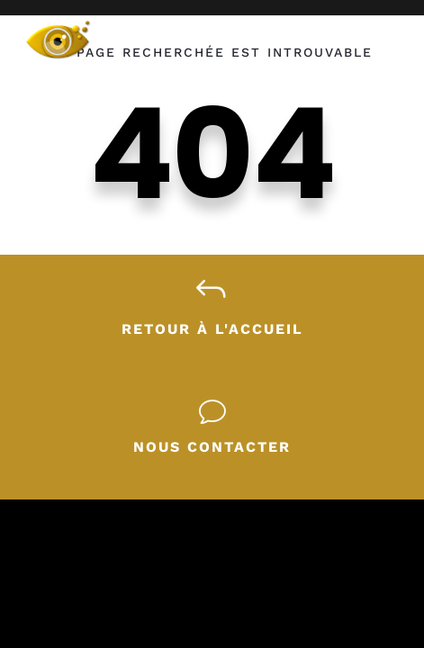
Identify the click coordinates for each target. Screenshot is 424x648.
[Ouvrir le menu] (379, 33)
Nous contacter (212, 446)
